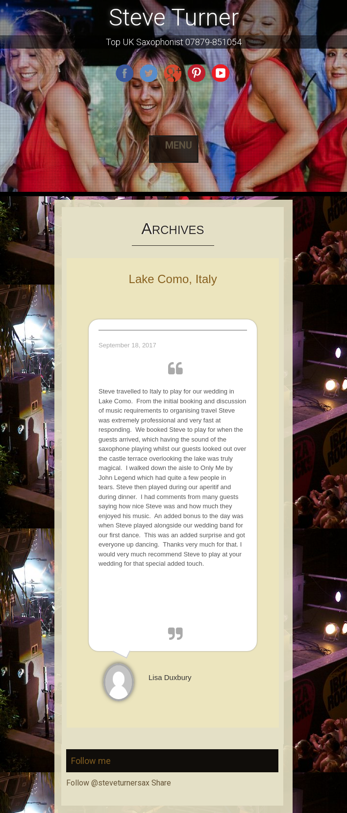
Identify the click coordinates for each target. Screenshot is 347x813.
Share (161, 782)
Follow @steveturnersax (107, 782)
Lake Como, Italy (173, 279)
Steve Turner (174, 17)
